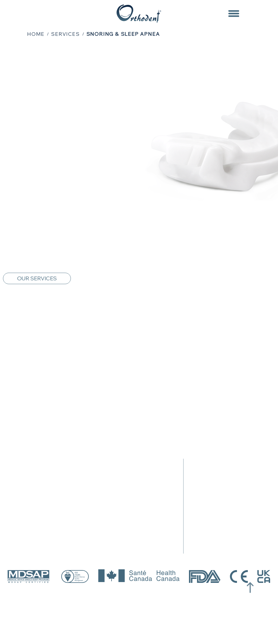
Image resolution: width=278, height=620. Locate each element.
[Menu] (233, 13)
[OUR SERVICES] (37, 278)
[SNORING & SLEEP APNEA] (123, 34)
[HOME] (35, 34)
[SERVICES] (65, 34)
